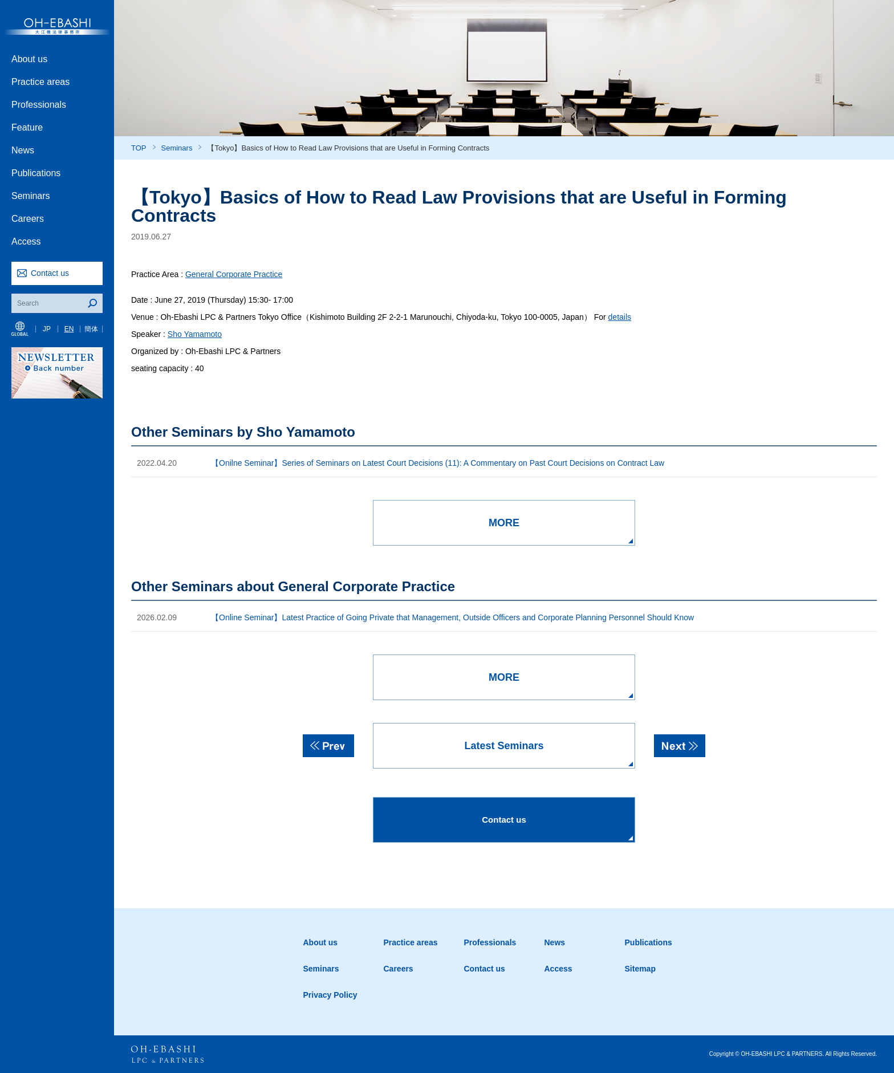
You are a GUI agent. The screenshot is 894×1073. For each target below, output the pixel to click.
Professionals (38, 104)
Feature (27, 127)
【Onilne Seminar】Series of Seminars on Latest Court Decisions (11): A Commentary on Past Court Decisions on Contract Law (437, 463)
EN (69, 329)
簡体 (91, 329)
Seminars (30, 196)
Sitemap (640, 968)
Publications (35, 173)
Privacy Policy (330, 994)
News (22, 150)
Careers (27, 218)
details (619, 317)
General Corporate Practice (233, 274)
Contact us (50, 273)
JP (47, 329)
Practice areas (40, 82)
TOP (139, 148)
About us (29, 59)
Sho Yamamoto (195, 334)
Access (26, 241)
